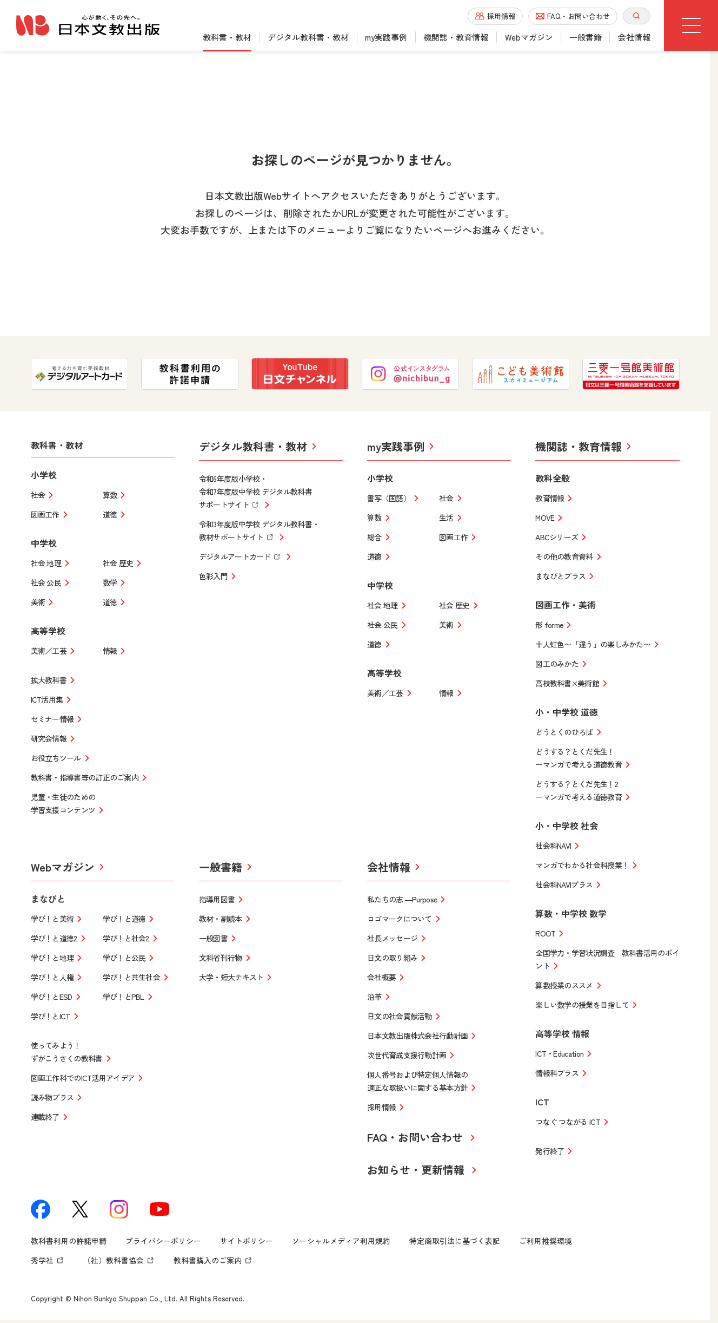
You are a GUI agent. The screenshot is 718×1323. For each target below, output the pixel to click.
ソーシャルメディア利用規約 (341, 1244)
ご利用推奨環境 (545, 1244)
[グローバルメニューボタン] (691, 25)
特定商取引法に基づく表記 (454, 1244)
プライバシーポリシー (163, 1244)
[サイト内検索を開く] (636, 16)
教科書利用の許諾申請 (69, 1244)
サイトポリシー (246, 1244)
